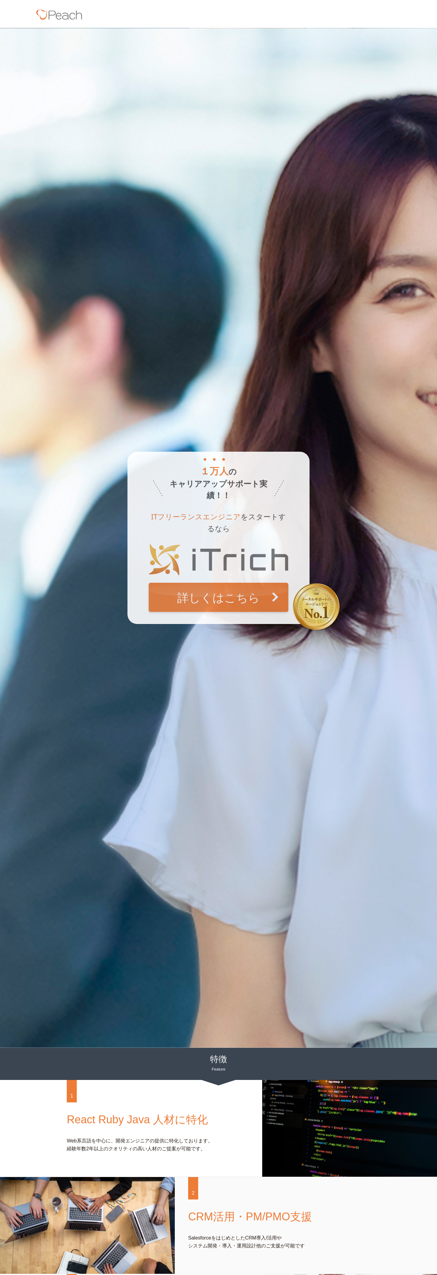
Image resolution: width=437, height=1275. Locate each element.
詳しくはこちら (218, 597)
